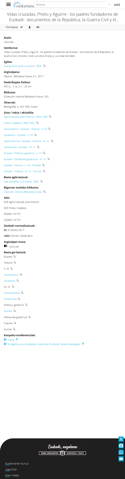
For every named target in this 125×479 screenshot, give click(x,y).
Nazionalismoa (12, 292)
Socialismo (9, 280)
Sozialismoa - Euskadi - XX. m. (20, 147)
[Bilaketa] (70, 4)
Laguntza (11, 469)
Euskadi (8, 311)
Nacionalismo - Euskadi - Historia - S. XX (25, 129)
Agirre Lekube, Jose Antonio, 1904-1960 (26, 116)
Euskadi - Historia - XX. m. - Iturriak (23, 171)
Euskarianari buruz (16, 463)
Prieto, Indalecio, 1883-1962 (19, 123)
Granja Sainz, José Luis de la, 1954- (23, 66)
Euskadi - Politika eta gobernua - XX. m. (25, 159)
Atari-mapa (12, 475)
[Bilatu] (109, 4)
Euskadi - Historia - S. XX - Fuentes (22, 165)
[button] (29, 27)
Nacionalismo (11, 274)
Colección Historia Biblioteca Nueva (23, 191)
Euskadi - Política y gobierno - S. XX (23, 153)
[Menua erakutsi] (8, 4)
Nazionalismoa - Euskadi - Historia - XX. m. (27, 141)
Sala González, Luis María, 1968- (21, 181)
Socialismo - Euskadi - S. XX (18, 135)
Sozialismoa (10, 298)
